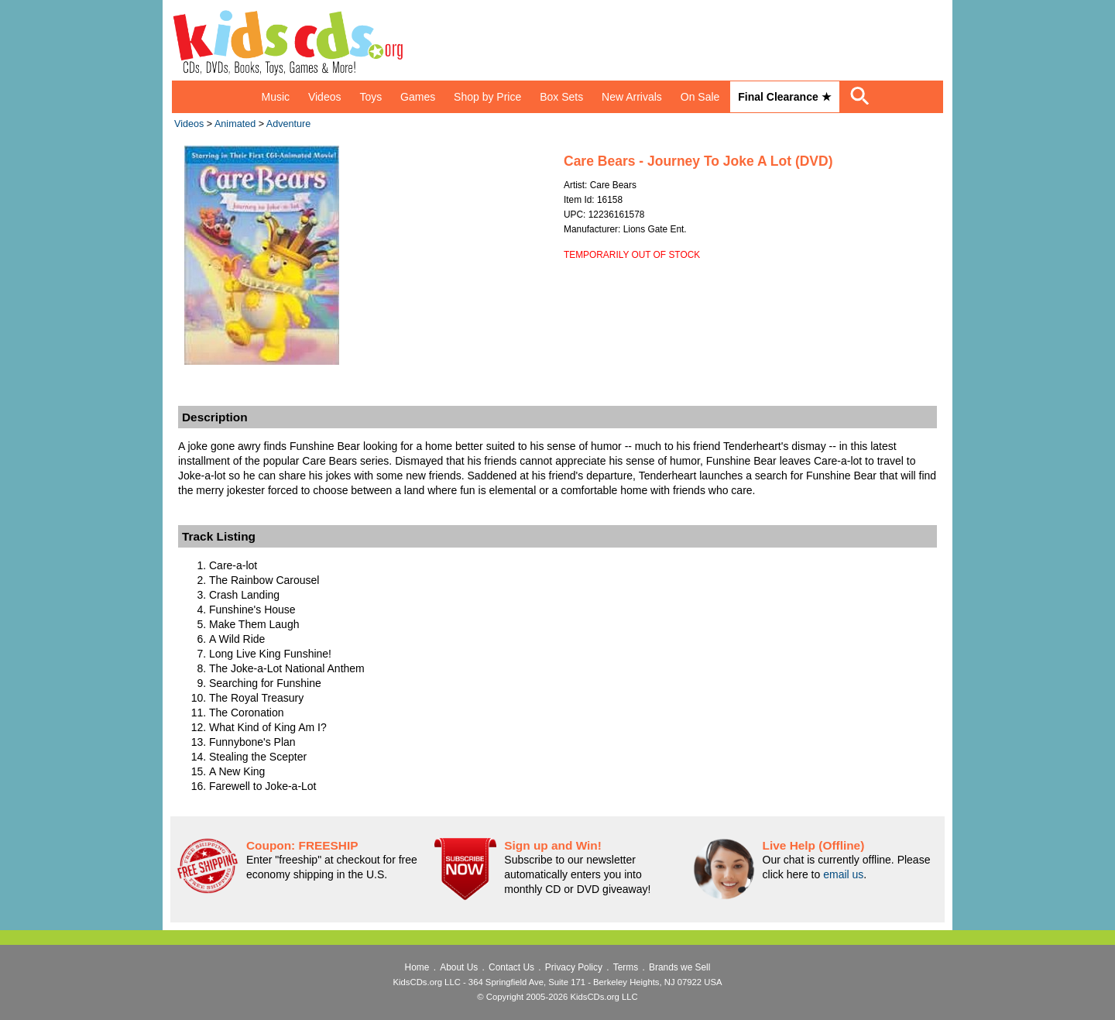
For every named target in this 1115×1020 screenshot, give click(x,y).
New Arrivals (632, 97)
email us (843, 874)
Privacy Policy (573, 967)
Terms (625, 967)
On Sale (700, 97)
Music (275, 97)
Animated (235, 123)
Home (417, 967)
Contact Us (511, 967)
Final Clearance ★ (784, 97)
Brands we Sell (679, 967)
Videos (324, 97)
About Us (459, 967)
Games (417, 97)
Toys (370, 97)
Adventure (288, 123)
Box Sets (561, 97)
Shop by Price (487, 97)
